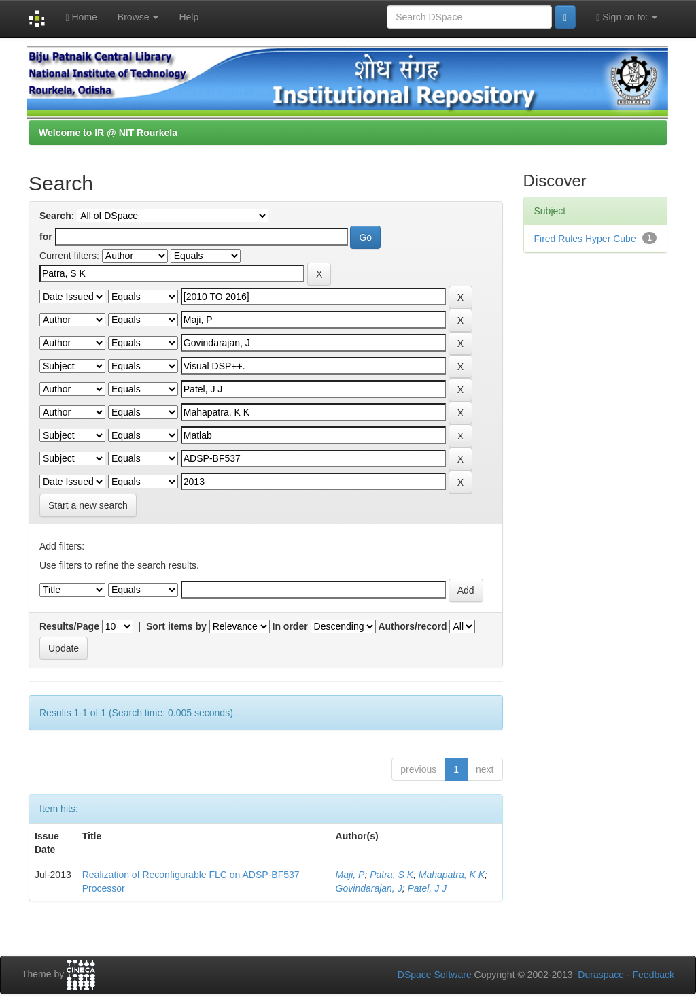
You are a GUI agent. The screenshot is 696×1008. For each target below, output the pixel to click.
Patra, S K (391, 874)
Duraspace (601, 974)
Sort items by (176, 626)
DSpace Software (435, 974)
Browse (138, 17)
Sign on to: (626, 17)
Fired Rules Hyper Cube (585, 238)
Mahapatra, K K (452, 874)
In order (290, 626)
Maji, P (350, 874)
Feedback (653, 974)
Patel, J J (427, 888)
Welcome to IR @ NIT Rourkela (108, 132)
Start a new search (88, 505)
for (45, 236)
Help (188, 17)
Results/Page (69, 626)
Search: (56, 215)
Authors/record (412, 626)
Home (81, 17)
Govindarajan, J (369, 888)
